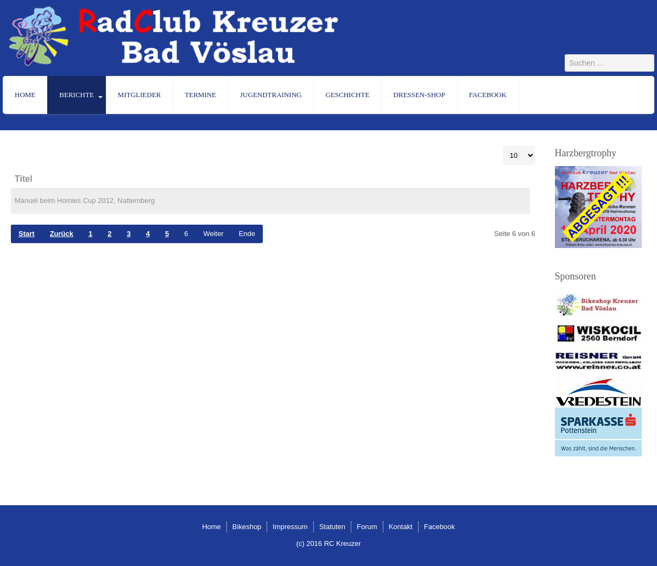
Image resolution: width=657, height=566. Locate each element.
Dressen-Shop (419, 95)
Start (26, 234)
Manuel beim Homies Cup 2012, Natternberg (85, 200)
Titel (24, 178)
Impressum (290, 527)
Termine (200, 95)
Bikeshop (246, 527)
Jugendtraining (270, 95)
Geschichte (347, 95)
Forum (367, 527)
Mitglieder (139, 95)
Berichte (76, 95)
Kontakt (401, 527)
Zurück (61, 234)
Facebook (488, 95)
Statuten (332, 527)
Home (25, 95)
